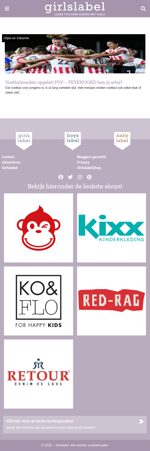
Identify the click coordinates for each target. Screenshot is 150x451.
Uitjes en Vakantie (16, 38)
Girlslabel (10, 168)
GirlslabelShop (89, 168)
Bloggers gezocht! (91, 157)
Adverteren (11, 162)
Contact (8, 157)
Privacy (83, 162)
